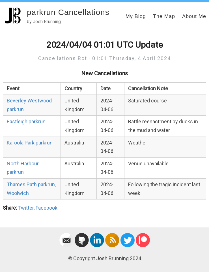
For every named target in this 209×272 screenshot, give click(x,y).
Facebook (46, 208)
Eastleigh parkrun (26, 121)
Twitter (26, 208)
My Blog (136, 16)
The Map (164, 16)
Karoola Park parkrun (30, 143)
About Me (194, 16)
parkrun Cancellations (68, 12)
